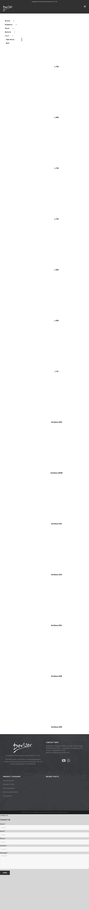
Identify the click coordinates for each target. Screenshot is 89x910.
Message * (4, 853)
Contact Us (4, 815)
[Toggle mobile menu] (85, 6)
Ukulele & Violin (8, 784)
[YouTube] (64, 760)
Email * (2, 831)
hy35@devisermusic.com (60, 753)
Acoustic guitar (8, 780)
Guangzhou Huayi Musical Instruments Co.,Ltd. (44, 1)
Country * (3, 846)
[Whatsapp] (68, 760)
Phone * (3, 838)
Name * (3, 824)
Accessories (7, 796)
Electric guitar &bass (10, 792)
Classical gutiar (9, 788)
